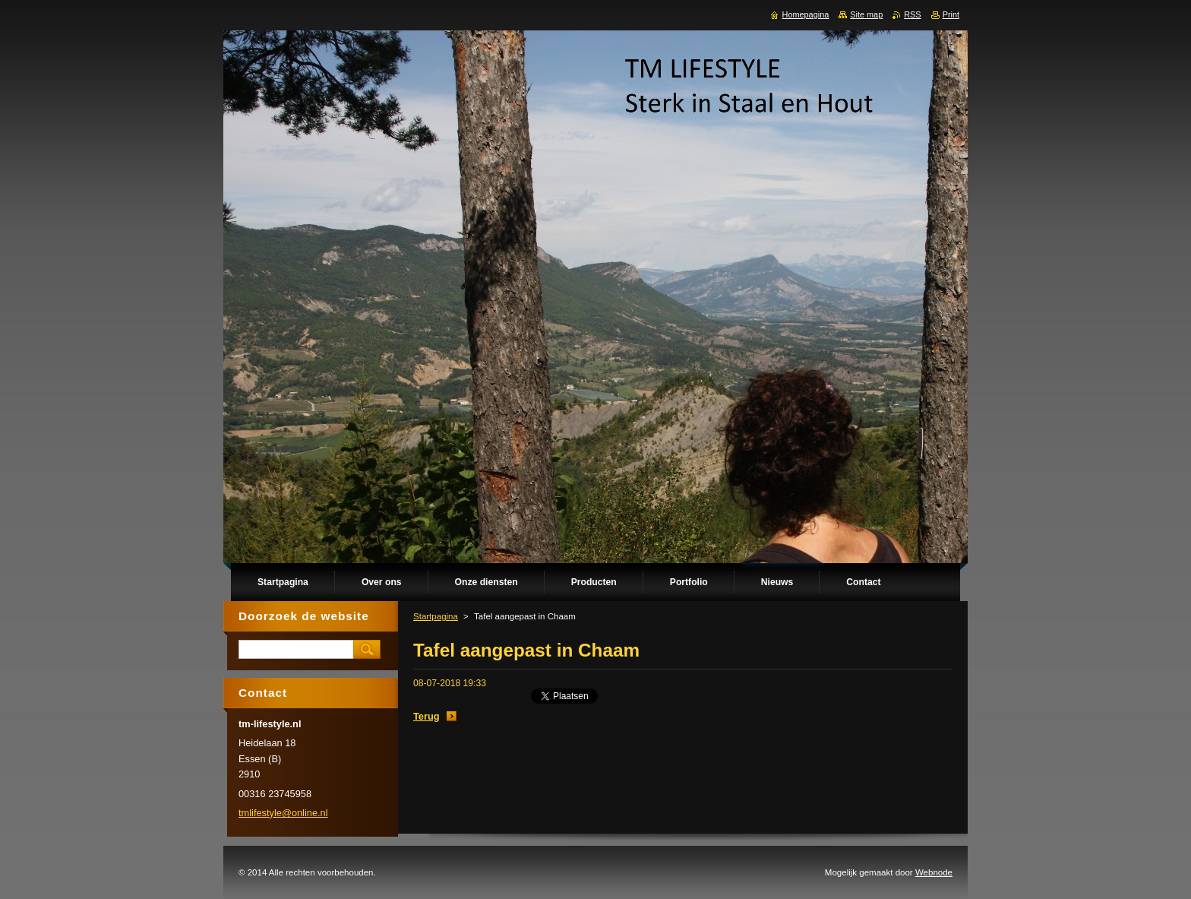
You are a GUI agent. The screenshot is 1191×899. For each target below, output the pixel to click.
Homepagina (805, 14)
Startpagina (435, 616)
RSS (912, 14)
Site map (866, 14)
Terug (426, 716)
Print (951, 14)
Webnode (933, 872)
